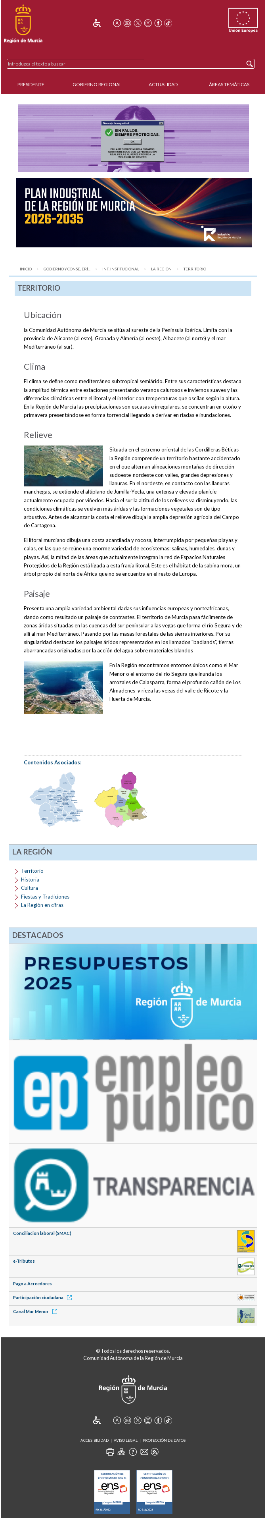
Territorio (195, 269)
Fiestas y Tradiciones (45, 896)
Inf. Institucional (120, 269)
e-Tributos (24, 1260)
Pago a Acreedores (32, 1283)
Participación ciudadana (44, 1297)
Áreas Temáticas (229, 84)
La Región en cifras (42, 905)
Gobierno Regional (97, 84)
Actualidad (163, 84)
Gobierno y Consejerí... (67, 269)
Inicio (26, 269)
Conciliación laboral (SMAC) (42, 1233)
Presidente (30, 84)
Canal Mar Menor (36, 1311)
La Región (161, 269)
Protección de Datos (164, 1440)
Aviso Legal (126, 1440)
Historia (30, 879)
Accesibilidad (94, 1440)
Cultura (29, 888)
